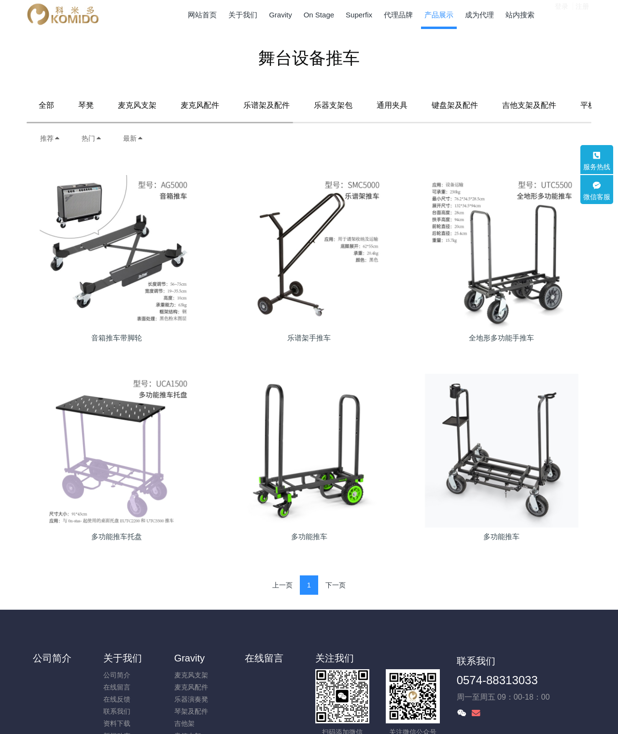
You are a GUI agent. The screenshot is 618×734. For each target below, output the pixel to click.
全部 (46, 105)
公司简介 (52, 658)
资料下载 (116, 723)
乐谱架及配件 (266, 105)
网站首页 (202, 15)
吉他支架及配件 (529, 105)
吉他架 (184, 723)
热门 (92, 138)
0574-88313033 (497, 680)
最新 (133, 138)
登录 (561, 14)
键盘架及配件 (455, 105)
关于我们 (122, 658)
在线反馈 (116, 699)
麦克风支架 (137, 105)
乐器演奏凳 (191, 699)
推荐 (50, 138)
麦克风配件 (200, 105)
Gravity (189, 658)
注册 (582, 14)
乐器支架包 (333, 105)
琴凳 (86, 105)
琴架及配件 (191, 711)
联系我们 (116, 711)
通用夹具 (392, 105)
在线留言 (116, 687)
